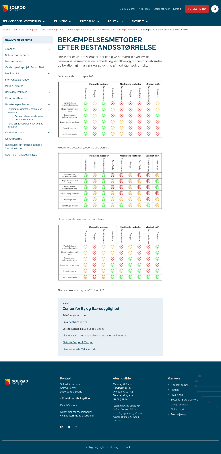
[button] (48, 49)
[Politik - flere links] (121, 22)
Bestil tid (197, 8)
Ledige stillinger (161, 9)
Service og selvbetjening (21, 21)
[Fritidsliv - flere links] (97, 22)
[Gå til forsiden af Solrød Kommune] (12, 9)
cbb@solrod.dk (78, 322)
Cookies (129, 447)
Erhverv (60, 21)
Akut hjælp (177, 394)
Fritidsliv (87, 21)
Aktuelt (138, 21)
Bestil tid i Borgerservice (184, 399)
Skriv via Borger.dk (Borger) (78, 342)
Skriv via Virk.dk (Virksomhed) (79, 349)
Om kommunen (179, 384)
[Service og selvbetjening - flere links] (44, 22)
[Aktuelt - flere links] (147, 22)
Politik (113, 21)
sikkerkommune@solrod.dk (78, 415)
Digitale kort (177, 409)
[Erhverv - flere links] (70, 22)
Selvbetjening (178, 414)
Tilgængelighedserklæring (103, 447)
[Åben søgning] (215, 9)
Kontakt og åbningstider (76, 398)
